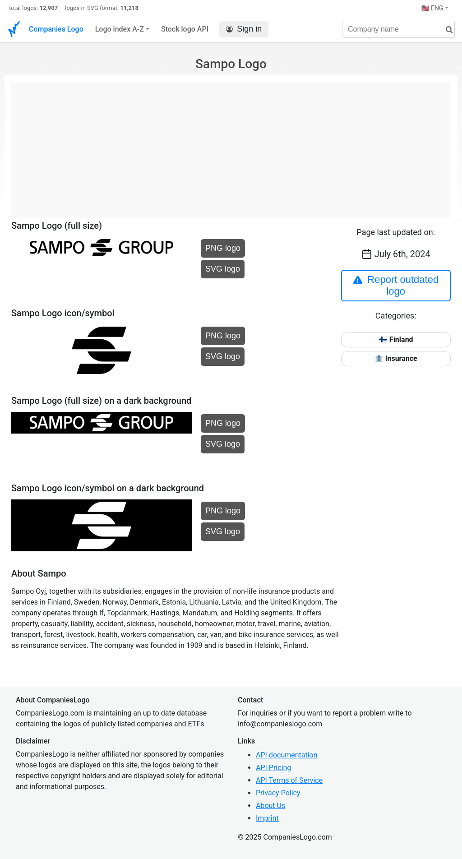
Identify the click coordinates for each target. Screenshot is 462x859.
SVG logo (222, 268)
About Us (270, 805)
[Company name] (398, 29)
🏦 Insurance (395, 358)
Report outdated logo (396, 285)
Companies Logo (56, 29)
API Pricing (273, 767)
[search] (446, 30)
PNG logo (222, 248)
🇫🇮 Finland (396, 339)
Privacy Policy (278, 793)
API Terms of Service (289, 780)
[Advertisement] (231, 145)
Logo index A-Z (119, 29)
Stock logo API (184, 29)
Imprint (267, 818)
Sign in (244, 29)
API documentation (287, 755)
